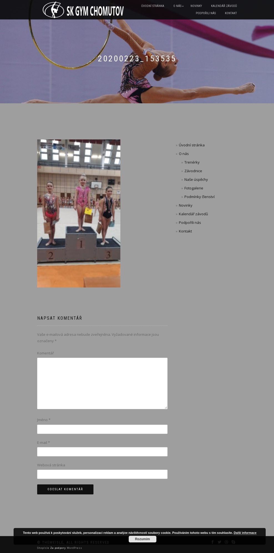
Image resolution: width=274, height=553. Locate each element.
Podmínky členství (199, 196)
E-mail (43, 442)
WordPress (74, 548)
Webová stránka (51, 464)
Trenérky (192, 162)
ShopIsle (43, 548)
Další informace (245, 532)
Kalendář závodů (224, 6)
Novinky (196, 6)
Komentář (45, 353)
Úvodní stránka (152, 6)
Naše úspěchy (196, 179)
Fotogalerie (193, 188)
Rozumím (142, 539)
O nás (177, 6)
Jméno (43, 419)
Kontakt (231, 13)
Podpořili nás (206, 13)
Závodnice (193, 170)
